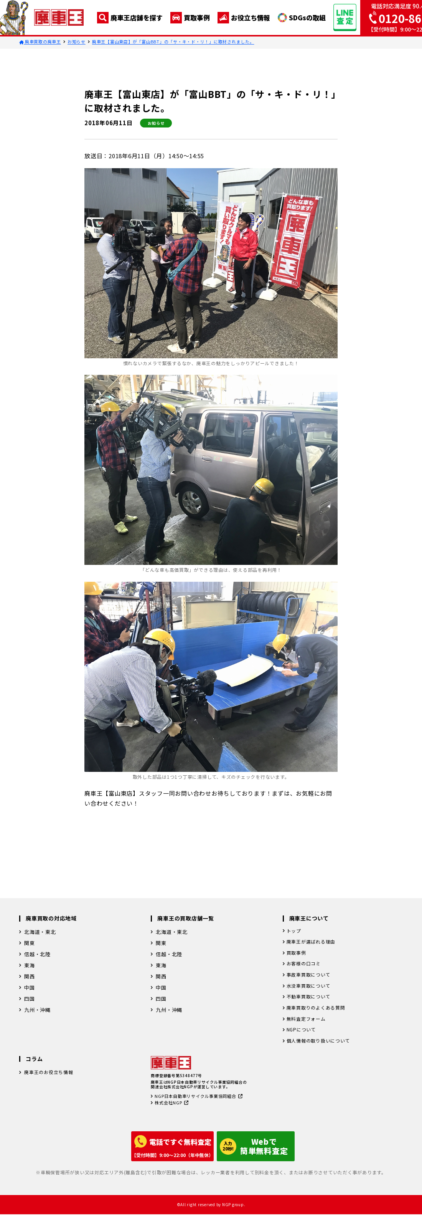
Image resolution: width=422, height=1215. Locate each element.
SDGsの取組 (302, 17)
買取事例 (190, 17)
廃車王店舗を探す (130, 17)
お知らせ (77, 41)
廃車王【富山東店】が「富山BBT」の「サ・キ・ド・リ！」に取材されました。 (173, 41)
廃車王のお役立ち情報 (50, 1079)
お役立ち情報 (244, 17)
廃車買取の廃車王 (40, 41)
